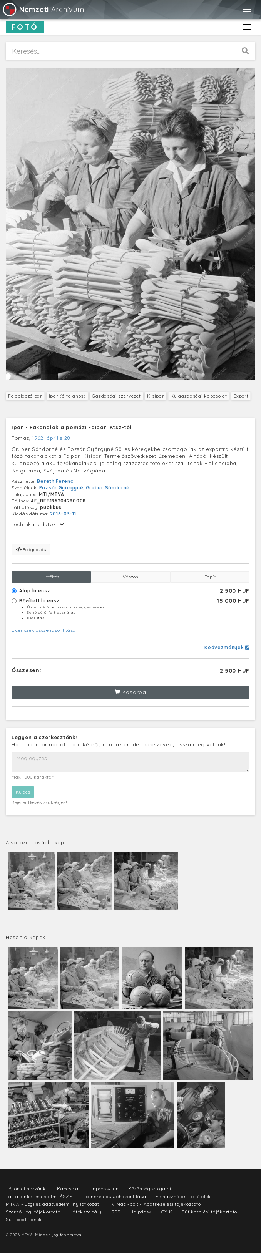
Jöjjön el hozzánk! (27, 1189)
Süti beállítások (24, 1219)
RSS (115, 1212)
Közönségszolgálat (150, 1189)
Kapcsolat (68, 1189)
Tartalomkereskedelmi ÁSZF (39, 1196)
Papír (210, 577)
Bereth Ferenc (55, 481)
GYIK (166, 1212)
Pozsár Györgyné (61, 488)
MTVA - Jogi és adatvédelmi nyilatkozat (52, 1204)
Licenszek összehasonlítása (44, 630)
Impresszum (104, 1189)
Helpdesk (141, 1212)
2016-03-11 (63, 514)
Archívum (43, 9)
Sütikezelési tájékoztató (209, 1212)
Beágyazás (31, 549)
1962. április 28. (52, 438)
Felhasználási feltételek (183, 1196)
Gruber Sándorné (108, 488)
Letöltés (51, 577)
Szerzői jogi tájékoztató (33, 1212)
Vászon (130, 577)
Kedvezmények (226, 647)
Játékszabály (86, 1212)
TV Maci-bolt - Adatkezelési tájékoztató (155, 1204)
